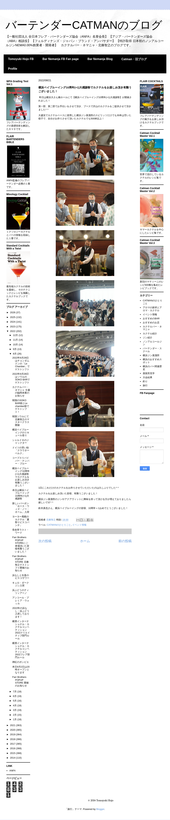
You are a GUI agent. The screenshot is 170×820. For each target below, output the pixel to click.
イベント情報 (79, 524)
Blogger (100, 809)
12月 (16, 335)
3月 (15, 710)
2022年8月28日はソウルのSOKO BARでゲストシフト (21, 378)
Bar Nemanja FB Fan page (60, 59)
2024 (13, 321)
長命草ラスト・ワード (20, 531)
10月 (16, 344)
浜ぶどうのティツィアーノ (20, 591)
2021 (13, 725)
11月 (16, 339)
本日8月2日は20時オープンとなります (20, 669)
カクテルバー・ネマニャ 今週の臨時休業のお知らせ (21, 391)
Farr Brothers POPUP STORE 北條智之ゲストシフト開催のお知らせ (20, 563)
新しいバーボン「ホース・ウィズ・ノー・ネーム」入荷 (20, 507)
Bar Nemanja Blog (100, 59)
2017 (13, 743)
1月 (15, 719)
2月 (15, 714)
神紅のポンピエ (20, 662)
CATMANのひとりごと (59, 524)
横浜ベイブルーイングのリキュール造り (20, 432)
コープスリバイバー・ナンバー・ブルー (20, 460)
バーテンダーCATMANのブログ (83, 25)
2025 (13, 317)
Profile (12, 68)
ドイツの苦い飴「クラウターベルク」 (20, 450)
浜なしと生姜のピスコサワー (20, 577)
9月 (15, 349)
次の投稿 (45, 541)
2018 (13, 739)
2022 (13, 331)
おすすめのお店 (151, 322)
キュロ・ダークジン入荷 (20, 584)
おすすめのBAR (151, 318)
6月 (15, 696)
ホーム (85, 541)
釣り (145, 381)
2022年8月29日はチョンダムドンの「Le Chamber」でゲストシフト (20, 363)
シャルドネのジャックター (20, 441)
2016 (13, 748)
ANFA (12, 770)
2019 (13, 734)
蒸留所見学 (149, 373)
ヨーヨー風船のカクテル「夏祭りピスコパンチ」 (20, 521)
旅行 (145, 385)
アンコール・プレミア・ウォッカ (20, 600)
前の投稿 (125, 541)
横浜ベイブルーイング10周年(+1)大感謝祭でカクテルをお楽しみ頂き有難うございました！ (20, 477)
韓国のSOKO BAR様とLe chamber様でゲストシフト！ (20, 406)
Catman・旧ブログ (134, 59)
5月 (15, 700)
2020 (13, 729)
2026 (13, 312)
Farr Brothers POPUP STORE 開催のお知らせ (20, 681)
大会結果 (147, 377)
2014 (13, 757)
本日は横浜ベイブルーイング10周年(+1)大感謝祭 (20, 494)
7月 (15, 691)
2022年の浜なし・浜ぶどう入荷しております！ (20, 612)
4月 (15, 705)
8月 (15, 353)
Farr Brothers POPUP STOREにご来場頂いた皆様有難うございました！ (20, 544)
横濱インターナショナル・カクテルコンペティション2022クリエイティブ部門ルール (21, 630)
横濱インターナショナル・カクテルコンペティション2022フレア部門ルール (21, 650)
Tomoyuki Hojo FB (21, 59)
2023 (13, 326)
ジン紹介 (147, 337)
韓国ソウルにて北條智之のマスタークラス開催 (20, 420)
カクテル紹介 (150, 333)
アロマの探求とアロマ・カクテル (152, 309)
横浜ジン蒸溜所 (151, 355)
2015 (13, 753)
